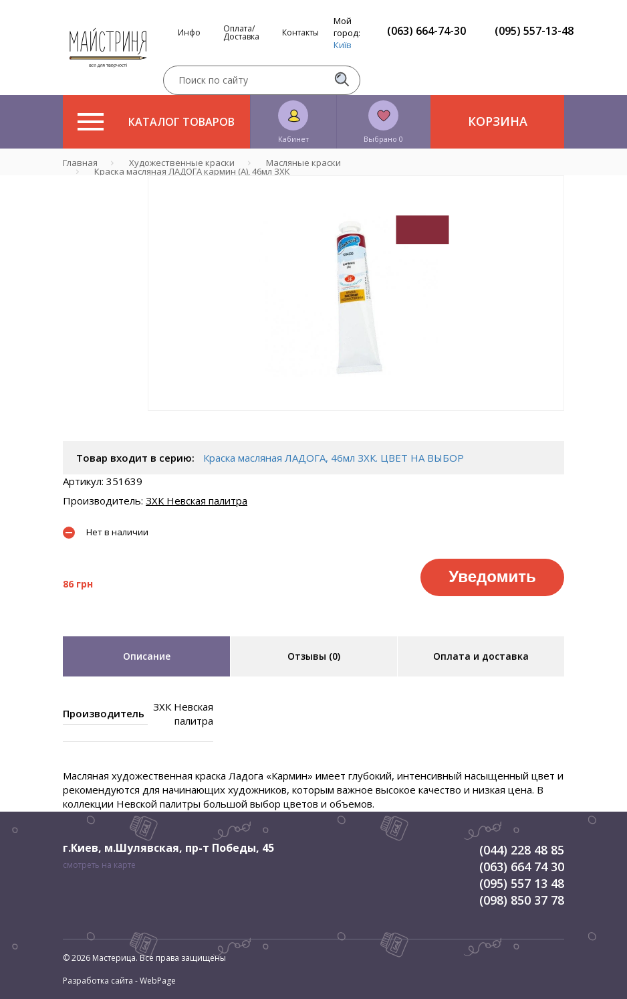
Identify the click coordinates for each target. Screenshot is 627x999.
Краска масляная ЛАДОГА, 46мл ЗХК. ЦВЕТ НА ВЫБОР (333, 457)
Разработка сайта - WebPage (119, 980)
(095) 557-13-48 (534, 30)
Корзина (497, 121)
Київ (343, 45)
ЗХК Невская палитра (196, 500)
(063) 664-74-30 (426, 30)
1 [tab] (356, 420)
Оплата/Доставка (241, 33)
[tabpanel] (355, 293)
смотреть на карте (99, 865)
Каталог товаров (156, 121)
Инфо (189, 33)
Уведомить (492, 576)
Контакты (300, 33)
